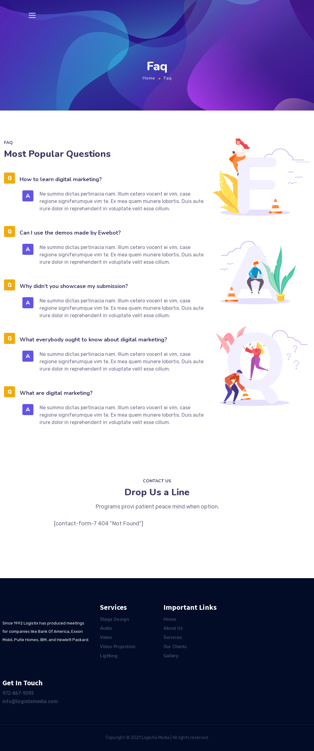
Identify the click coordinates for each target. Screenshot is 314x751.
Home (149, 78)
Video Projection (118, 646)
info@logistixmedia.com (30, 701)
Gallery (170, 656)
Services (172, 637)
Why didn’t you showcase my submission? (74, 286)
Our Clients (175, 646)
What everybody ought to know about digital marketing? (93, 339)
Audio (106, 628)
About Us (173, 628)
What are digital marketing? (56, 393)
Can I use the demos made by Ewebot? (70, 232)
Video (106, 637)
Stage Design (114, 619)
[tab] (105, 178)
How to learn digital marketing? (61, 179)
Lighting (108, 656)
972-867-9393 (18, 693)
